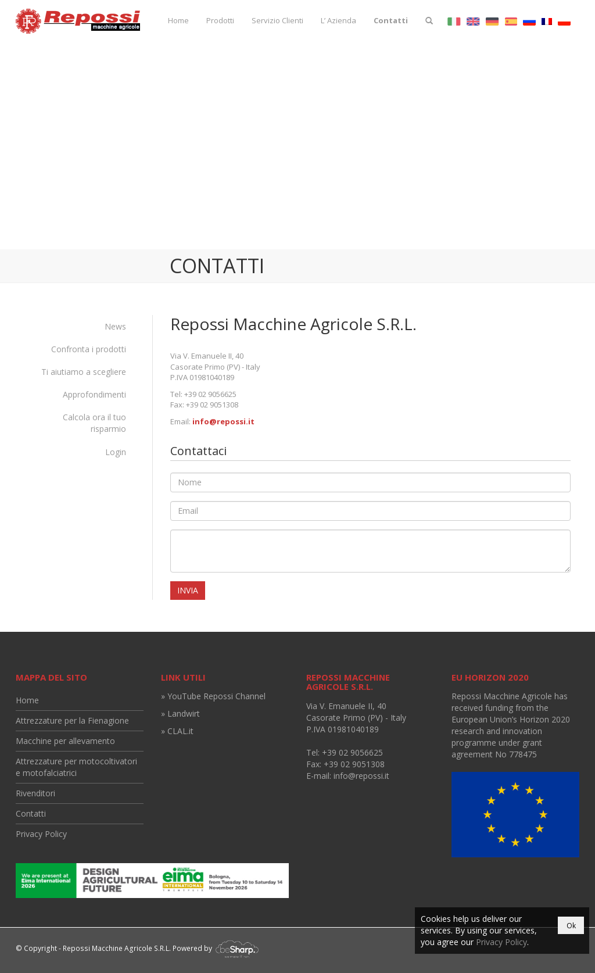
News (115, 326)
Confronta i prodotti (88, 349)
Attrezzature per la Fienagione (72, 720)
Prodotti (220, 20)
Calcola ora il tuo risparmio (94, 423)
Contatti (391, 20)
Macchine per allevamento (65, 740)
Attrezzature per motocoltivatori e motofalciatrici (76, 767)
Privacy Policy (41, 833)
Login (115, 451)
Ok (571, 926)
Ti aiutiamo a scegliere (83, 371)
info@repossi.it (223, 421)
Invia (187, 590)
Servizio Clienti (277, 20)
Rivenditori (35, 793)
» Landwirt (180, 713)
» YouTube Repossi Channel (213, 696)
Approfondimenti (94, 394)
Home (178, 20)
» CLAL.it (177, 730)
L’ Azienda (338, 20)
